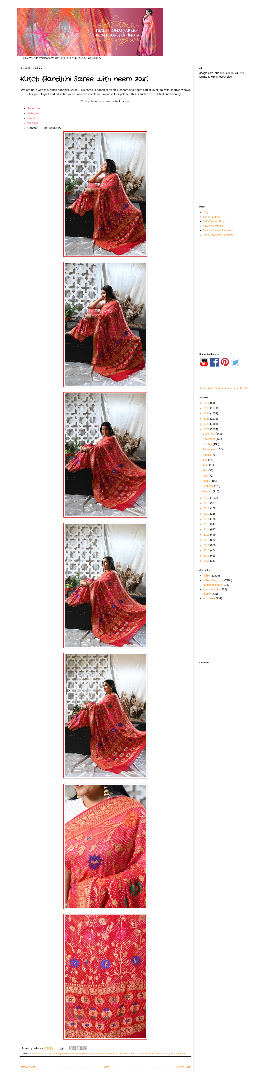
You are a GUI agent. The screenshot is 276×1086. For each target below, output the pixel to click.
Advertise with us (213, 225)
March (207, 480)
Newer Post (28, 1067)
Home (105, 1067)
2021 (207, 429)
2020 (207, 497)
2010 (207, 550)
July (205, 459)
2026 (207, 402)
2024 (207, 413)
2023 (207, 418)
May (205, 470)
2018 (207, 508)
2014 (207, 529)
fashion (207, 575)
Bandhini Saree (38, 1053)
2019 (207, 503)
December (209, 433)
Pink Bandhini (178, 1053)
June (206, 465)
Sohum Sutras (211, 216)
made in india (162, 1053)
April (206, 475)
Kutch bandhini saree (142, 1053)
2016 (207, 518)
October (208, 444)
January (208, 491)
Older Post (183, 1067)
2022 (207, 423)
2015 (207, 524)
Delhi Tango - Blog (214, 221)
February (208, 486)
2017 (207, 513)
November (209, 439)
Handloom (87, 1053)
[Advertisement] (226, 142)
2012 (207, 539)
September (209, 449)
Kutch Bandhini (121, 1053)
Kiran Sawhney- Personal (218, 234)
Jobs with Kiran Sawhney (218, 230)
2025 (207, 408)
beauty (207, 593)
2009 (207, 555)
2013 (207, 534)
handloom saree (103, 1053)
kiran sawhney (211, 589)
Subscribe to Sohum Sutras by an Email (223, 388)
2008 (207, 560)
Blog (205, 212)
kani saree (209, 598)
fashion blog (54, 1053)
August (207, 454)
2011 (207, 545)
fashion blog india (71, 1053)
